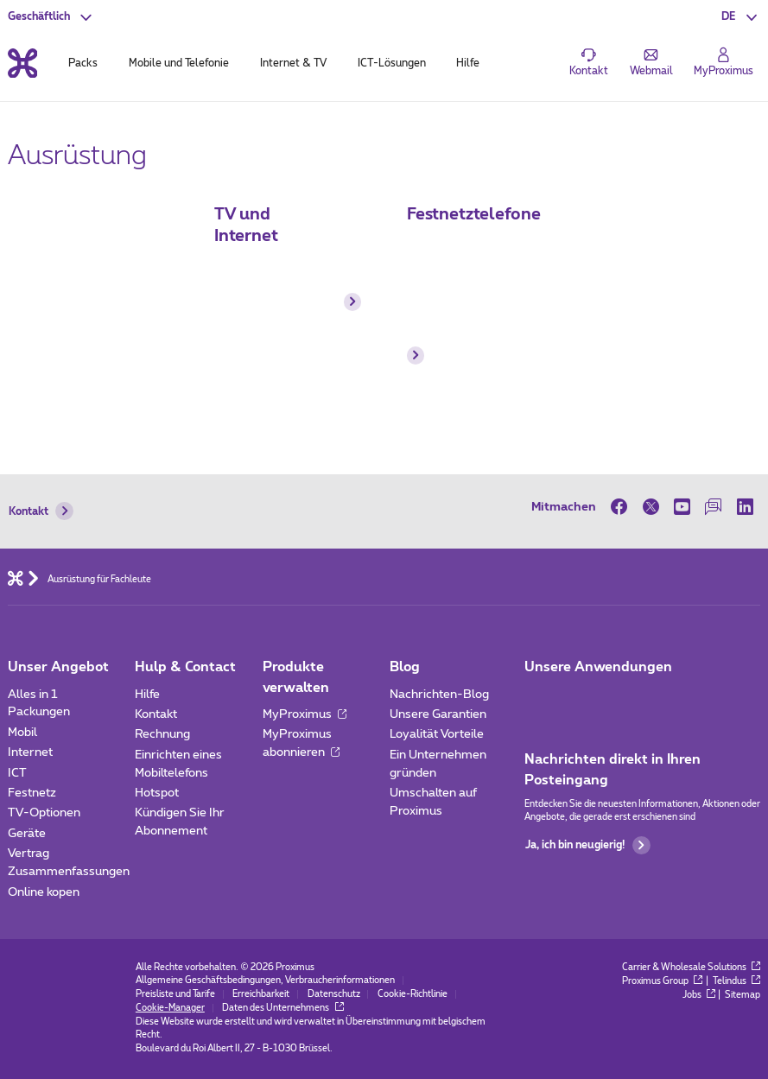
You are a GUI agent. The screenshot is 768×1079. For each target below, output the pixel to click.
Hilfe (147, 695)
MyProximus (304, 714)
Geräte (27, 834)
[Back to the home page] (23, 62)
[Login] (723, 62)
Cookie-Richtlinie (412, 994)
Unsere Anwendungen (598, 667)
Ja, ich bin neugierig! (588, 845)
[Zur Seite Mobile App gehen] (537, 699)
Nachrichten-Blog (439, 695)
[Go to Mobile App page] (580, 699)
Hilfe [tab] (467, 63)
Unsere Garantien (438, 714)
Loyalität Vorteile (437, 734)
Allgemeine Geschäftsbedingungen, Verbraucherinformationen (265, 980)
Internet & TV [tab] (293, 63)
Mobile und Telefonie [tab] (179, 63)
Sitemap (742, 995)
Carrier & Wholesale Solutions (691, 967)
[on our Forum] (713, 506)
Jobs (699, 995)
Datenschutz (334, 994)
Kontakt (41, 511)
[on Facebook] (623, 506)
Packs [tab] (83, 63)
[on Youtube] (681, 506)
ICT (17, 773)
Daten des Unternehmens (283, 1008)
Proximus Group (662, 981)
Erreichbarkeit (260, 994)
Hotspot (157, 793)
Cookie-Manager (170, 1008)
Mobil (22, 733)
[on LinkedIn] (744, 506)
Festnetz (32, 793)
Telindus (737, 981)
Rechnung (162, 734)
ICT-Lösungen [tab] (392, 63)
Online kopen (43, 892)
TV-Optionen (44, 813)
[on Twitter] (650, 506)
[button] (741, 17)
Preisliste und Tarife (175, 994)
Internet (30, 752)
